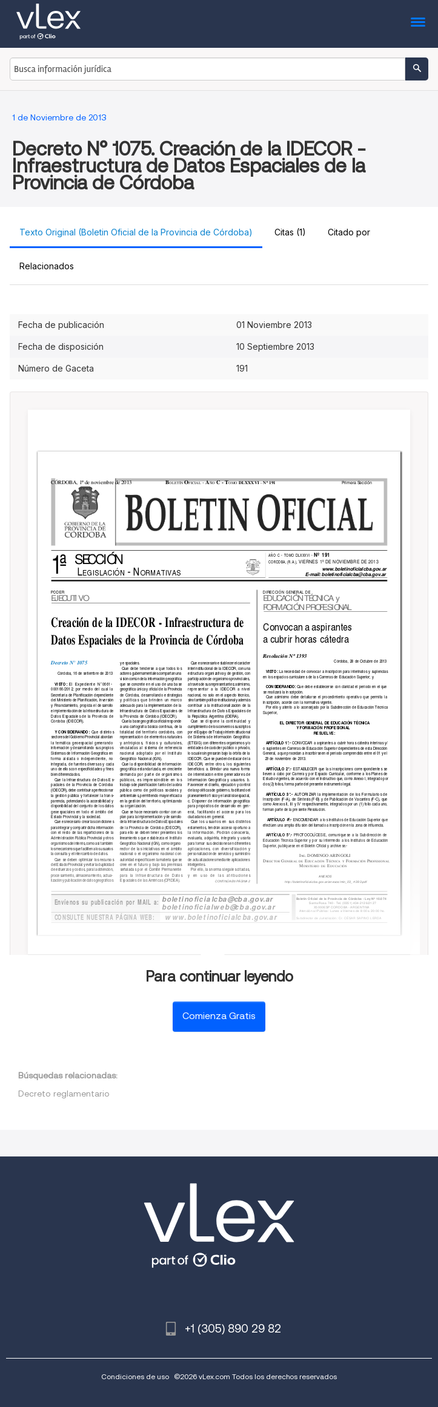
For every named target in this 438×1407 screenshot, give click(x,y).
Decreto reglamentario (64, 1093)
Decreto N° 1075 (69, 662)
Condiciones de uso (135, 1376)
